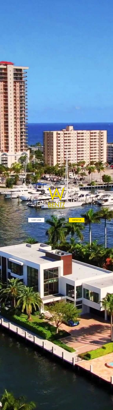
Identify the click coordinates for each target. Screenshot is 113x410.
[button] (36, 220)
